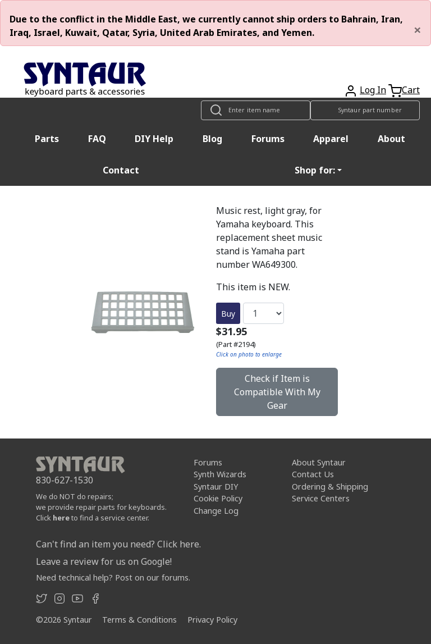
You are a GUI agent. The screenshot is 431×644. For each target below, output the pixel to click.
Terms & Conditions (139, 619)
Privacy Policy (212, 619)
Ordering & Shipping (330, 486)
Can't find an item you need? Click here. (118, 544)
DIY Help (154, 139)
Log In (373, 90)
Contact (121, 170)
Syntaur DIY (216, 486)
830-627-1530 (64, 480)
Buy (228, 313)
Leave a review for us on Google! (104, 561)
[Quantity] (263, 313)
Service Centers (321, 498)
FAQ (97, 139)
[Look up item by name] (255, 110)
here (61, 518)
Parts (47, 139)
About (391, 139)
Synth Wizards (220, 474)
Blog (212, 139)
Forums (268, 139)
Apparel (331, 139)
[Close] (417, 29)
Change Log (216, 510)
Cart (411, 90)
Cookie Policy (218, 498)
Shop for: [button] (315, 170)
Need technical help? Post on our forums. (113, 577)
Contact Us (313, 474)
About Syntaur (319, 462)
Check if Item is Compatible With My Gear (277, 392)
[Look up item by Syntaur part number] (365, 110)
